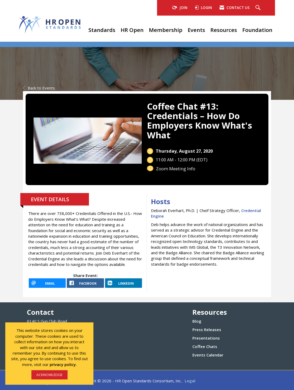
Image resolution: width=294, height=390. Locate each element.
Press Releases (206, 329)
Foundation (257, 30)
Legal (190, 380)
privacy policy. (63, 364)
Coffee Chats (204, 346)
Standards (101, 30)
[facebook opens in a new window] (85, 283)
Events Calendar (207, 355)
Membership (165, 30)
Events (196, 30)
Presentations (206, 338)
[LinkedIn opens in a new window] (123, 283)
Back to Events (39, 88)
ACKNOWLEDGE (49, 374)
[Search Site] (258, 8)
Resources (223, 30)
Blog (196, 321)
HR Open (132, 30)
